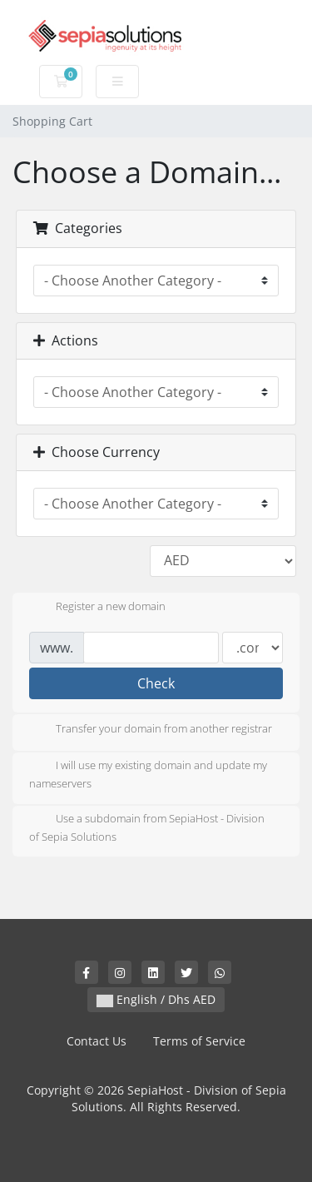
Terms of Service (199, 1041)
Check (156, 683)
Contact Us (96, 1041)
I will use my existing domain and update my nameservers (148, 774)
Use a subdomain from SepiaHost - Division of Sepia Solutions (147, 827)
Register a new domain (97, 607)
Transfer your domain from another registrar (150, 730)
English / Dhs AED (156, 999)
